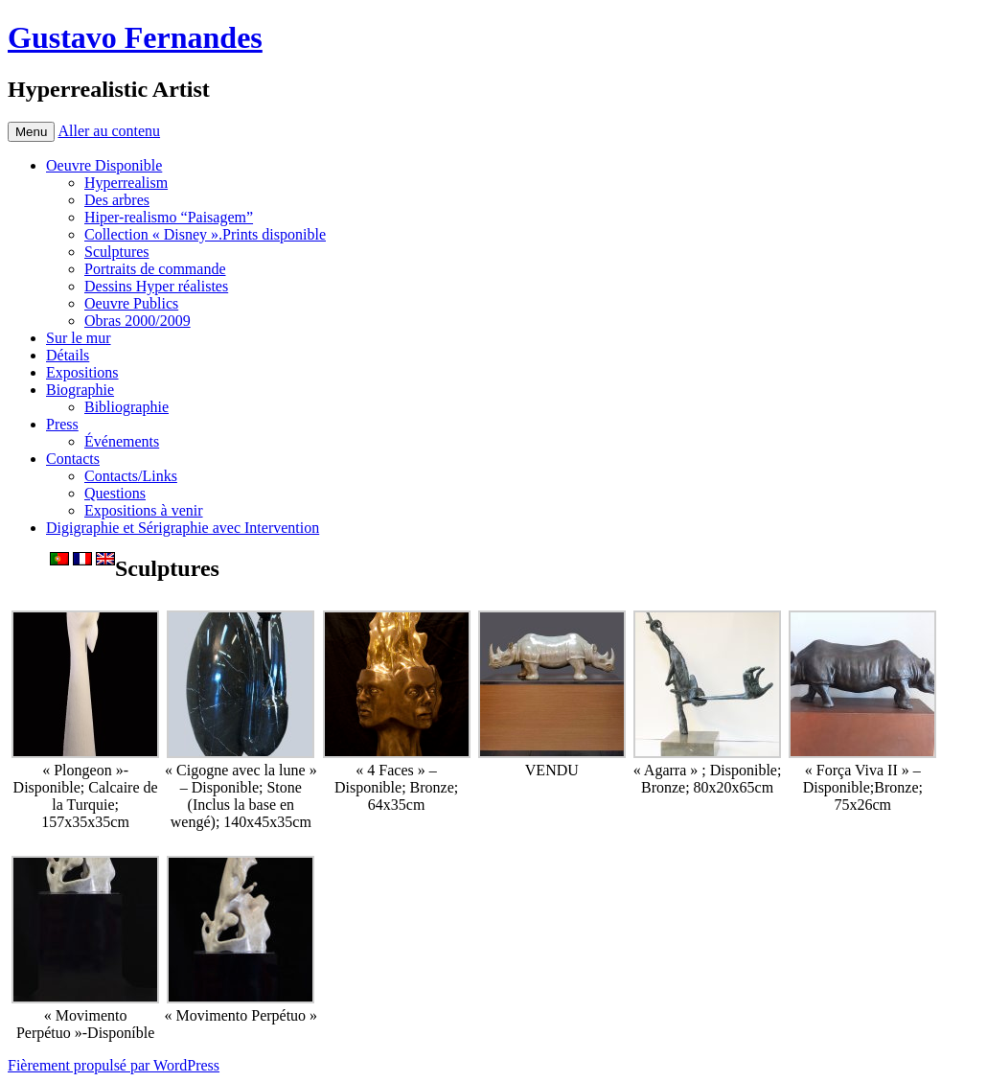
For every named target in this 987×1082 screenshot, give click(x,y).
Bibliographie (126, 407)
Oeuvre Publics (131, 303)
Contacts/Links (130, 476)
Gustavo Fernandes (135, 37)
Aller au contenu (108, 131)
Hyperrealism (126, 182)
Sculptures (116, 251)
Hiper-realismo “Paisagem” (168, 217)
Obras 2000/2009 (137, 320)
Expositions (82, 372)
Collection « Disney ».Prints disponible (205, 234)
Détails (67, 355)
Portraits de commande (155, 269)
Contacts (73, 458)
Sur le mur (78, 338)
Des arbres (116, 200)
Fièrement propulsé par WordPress (113, 1065)
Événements (121, 441)
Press (62, 424)
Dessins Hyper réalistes (156, 286)
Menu (31, 132)
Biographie (80, 389)
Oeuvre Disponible (104, 165)
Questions (115, 493)
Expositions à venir (143, 510)
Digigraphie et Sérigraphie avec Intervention (182, 527)
